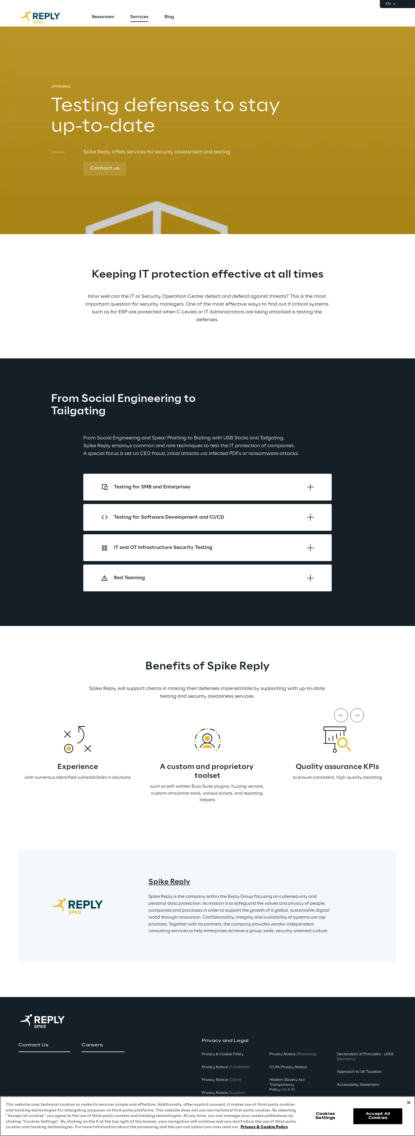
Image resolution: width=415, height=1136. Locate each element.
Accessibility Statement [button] (358, 1085)
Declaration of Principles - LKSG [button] (365, 1056)
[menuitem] (103, 17)
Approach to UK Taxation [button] (359, 1072)
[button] (104, 169)
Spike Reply (169, 882)
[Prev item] (341, 715)
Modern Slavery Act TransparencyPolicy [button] (287, 1085)
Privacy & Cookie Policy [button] (223, 1054)
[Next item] (357, 715)
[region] (207, 1116)
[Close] (408, 1102)
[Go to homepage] (45, 17)
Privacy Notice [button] (226, 1067)
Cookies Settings (325, 1116)
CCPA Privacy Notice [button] (288, 1067)
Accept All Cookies (378, 1116)
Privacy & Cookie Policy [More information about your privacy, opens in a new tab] (264, 1127)
